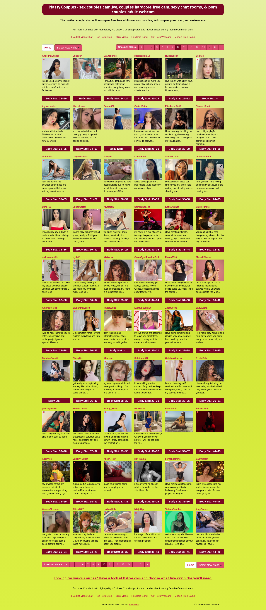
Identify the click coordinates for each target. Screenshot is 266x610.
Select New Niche (68, 47)
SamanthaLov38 (81, 308)
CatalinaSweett (50, 358)
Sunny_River (110, 408)
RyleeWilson (171, 56)
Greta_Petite (140, 106)
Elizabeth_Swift (173, 106)
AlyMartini (109, 207)
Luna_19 (46, 207)
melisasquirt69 (50, 257)
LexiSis (200, 56)
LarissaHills (110, 509)
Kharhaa (108, 358)
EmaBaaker (202, 408)
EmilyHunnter (203, 207)
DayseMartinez (80, 156)
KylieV (76, 257)
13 (197, 47)
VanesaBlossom (50, 509)
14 (203, 47)
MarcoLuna (79, 106)
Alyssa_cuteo (49, 106)
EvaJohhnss (110, 56)
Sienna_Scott (203, 106)
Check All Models (127, 47)
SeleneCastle (80, 408)
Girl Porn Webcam (161, 37)
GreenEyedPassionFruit (146, 257)
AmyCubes (202, 509)
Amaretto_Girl (49, 308)
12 (191, 47)
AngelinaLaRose (50, 56)
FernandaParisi (173, 459)
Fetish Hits (134, 604)
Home (48, 47)
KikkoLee (108, 257)
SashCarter (202, 459)
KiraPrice (47, 459)
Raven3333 (171, 257)
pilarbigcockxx (50, 408)
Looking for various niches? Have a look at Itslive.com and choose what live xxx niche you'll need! (133, 578)
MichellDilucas (203, 257)
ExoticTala (201, 358)
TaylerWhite (110, 308)
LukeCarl (77, 56)
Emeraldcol (171, 408)
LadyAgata (201, 308)
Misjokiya (139, 509)
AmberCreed (171, 156)
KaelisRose (140, 156)
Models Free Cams (185, 37)
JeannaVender (203, 156)
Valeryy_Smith (80, 459)
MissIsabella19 (142, 56)
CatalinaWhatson (174, 358)
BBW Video (121, 37)
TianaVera (47, 156)
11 (184, 47)
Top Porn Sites (104, 37)
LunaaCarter (79, 207)
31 (215, 47)
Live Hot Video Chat (81, 37)
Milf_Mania (140, 459)
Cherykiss (78, 358)
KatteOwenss (172, 207)
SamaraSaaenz (142, 207)
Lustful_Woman (142, 308)
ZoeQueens (171, 308)
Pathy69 (108, 156)
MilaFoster (139, 408)
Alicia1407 (78, 509)
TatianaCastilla (173, 509)
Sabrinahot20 (141, 358)
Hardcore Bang (139, 37)
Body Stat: (55, 98)
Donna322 (109, 106)
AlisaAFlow (110, 459)
